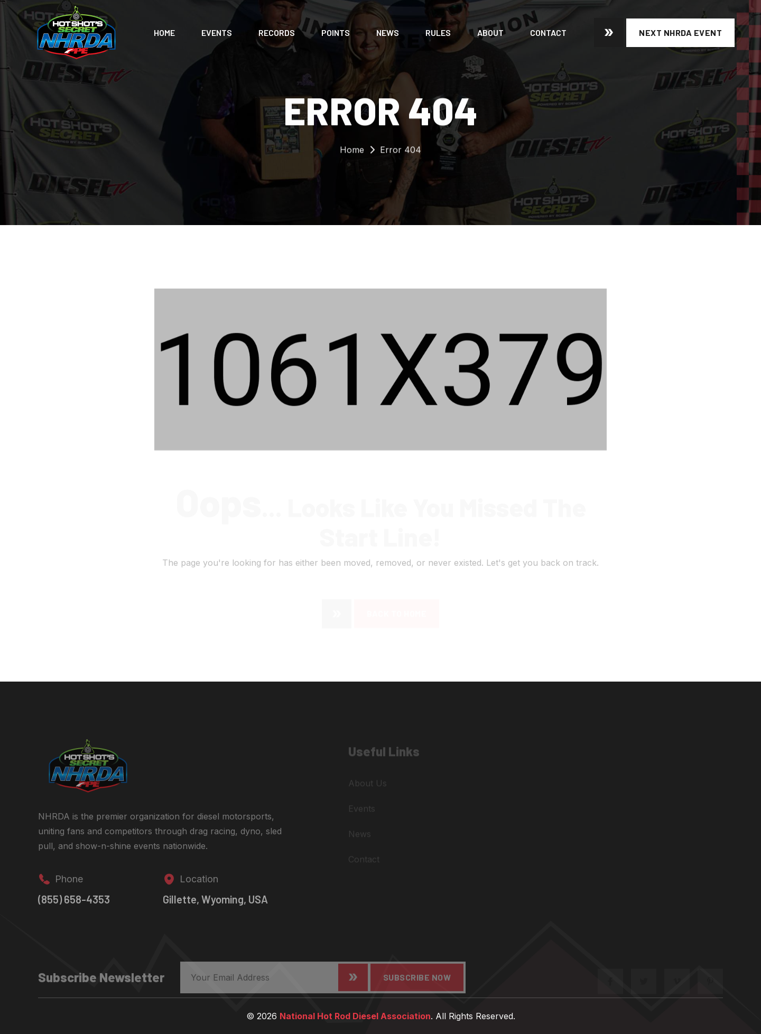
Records (276, 32)
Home (164, 32)
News (387, 32)
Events (216, 32)
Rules (438, 32)
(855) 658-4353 (74, 904)
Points (335, 32)
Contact (548, 32)
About (490, 32)
